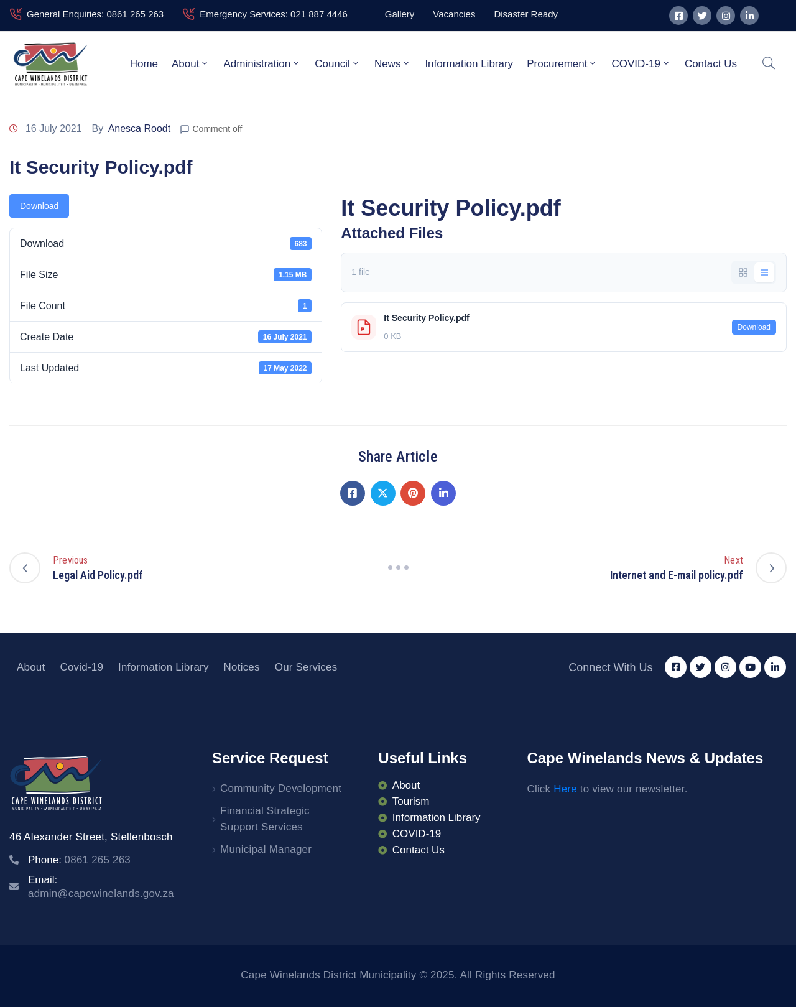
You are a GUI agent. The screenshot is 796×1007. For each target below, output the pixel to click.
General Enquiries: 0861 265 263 (95, 14)
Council (338, 63)
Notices (242, 667)
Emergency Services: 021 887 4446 (274, 14)
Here (565, 789)
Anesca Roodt (139, 128)
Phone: (79, 860)
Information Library (469, 64)
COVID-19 (640, 63)
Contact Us (711, 64)
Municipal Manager (266, 849)
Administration (262, 63)
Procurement (562, 63)
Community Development (280, 788)
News (393, 63)
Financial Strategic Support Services (265, 819)
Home (144, 64)
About (191, 63)
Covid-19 (81, 667)
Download (39, 206)
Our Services (306, 667)
